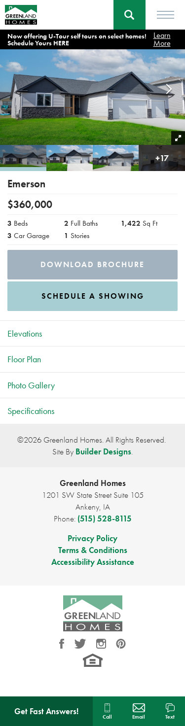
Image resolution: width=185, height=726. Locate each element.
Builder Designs (103, 451)
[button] (129, 15)
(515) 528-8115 (104, 518)
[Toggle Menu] (165, 15)
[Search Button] (129, 15)
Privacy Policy (92, 538)
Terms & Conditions (92, 550)
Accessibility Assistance (92, 561)
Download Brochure (92, 264)
